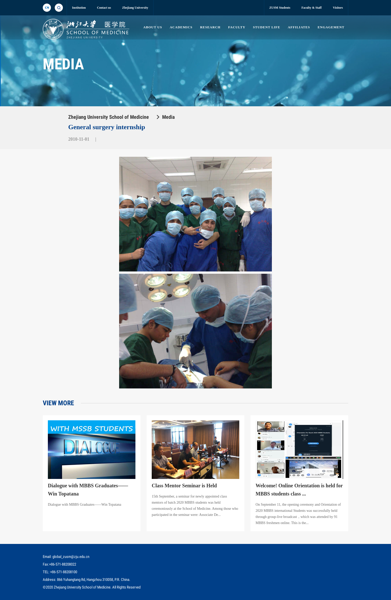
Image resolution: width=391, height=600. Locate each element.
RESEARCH (210, 27)
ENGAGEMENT (331, 27)
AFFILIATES (299, 27)
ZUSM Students (279, 7)
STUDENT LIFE (266, 27)
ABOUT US (152, 27)
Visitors (338, 7)
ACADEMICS (181, 27)
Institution (79, 7)
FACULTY (236, 27)
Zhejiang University (135, 7)
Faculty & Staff (311, 7)
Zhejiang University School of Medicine (108, 117)
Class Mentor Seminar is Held (184, 485)
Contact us (104, 7)
